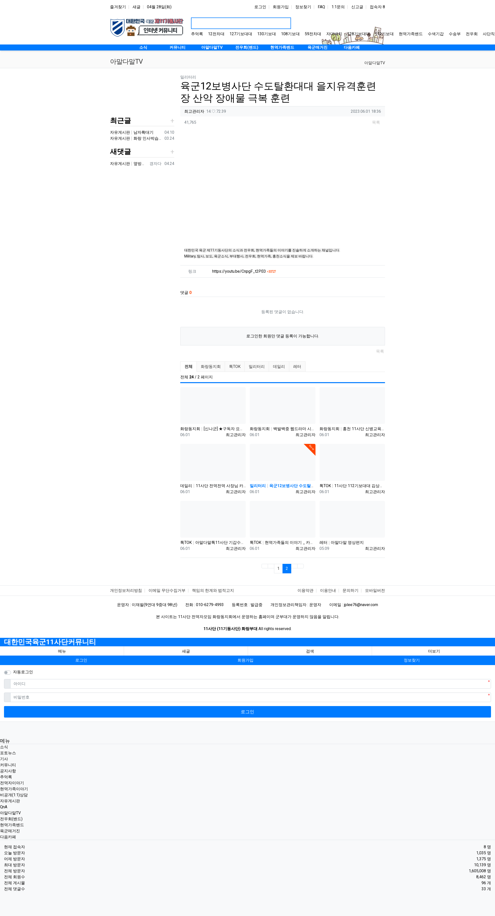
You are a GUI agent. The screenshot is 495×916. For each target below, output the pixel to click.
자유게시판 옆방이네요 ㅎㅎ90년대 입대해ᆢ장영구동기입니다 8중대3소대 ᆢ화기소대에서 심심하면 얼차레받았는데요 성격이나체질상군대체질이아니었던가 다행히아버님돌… (129, 163)
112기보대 (384, 33)
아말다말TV (374, 62)
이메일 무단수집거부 (167, 590)
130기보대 (266, 33)
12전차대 (216, 33)
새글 (136, 6)
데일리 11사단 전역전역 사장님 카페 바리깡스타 (213, 485)
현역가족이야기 (14, 789)
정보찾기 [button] (412, 660)
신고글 (357, 6)
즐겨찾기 (118, 6)
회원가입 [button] (246, 660)
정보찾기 (303, 6)
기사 (4, 759)
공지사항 (8, 771)
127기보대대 (241, 33)
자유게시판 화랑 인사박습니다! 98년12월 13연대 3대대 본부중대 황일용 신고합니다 (136, 138)
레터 (297, 366)
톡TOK (234, 366)
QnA (3, 807)
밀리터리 (257, 366)
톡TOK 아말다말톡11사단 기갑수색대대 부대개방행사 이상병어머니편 (213, 542)
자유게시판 (10, 801)
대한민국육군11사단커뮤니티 (50, 642)
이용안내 (328, 590)
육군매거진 (10, 831)
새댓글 (120, 151)
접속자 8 (377, 6)
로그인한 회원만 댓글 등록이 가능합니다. (282, 336)
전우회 (472, 33)
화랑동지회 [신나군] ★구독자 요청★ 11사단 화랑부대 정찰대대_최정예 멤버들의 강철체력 (213, 428)
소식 (4, 747)
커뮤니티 (8, 765)
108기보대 (290, 33)
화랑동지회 (211, 366)
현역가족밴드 (411, 33)
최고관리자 (194, 111)
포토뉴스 (8, 753)
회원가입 (281, 6)
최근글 (120, 120)
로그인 (260, 6)
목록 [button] (376, 122)
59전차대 (313, 33)
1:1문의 (338, 6)
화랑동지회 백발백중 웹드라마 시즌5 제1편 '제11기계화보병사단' (282, 428)
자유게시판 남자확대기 (132, 132)
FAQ (321, 6)
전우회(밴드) (11, 819)
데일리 (279, 366)
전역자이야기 (12, 783)
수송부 (455, 33)
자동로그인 (23, 672)
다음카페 (8, 837)
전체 (188, 366)
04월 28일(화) (159, 6)
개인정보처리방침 (126, 590)
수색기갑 (436, 33)
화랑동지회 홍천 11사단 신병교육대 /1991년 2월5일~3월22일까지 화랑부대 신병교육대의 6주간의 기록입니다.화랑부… (352, 428)
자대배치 (334, 33)
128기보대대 (358, 33)
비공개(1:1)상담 (14, 795)
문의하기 (350, 590)
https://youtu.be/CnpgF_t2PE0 (244, 271)
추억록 (197, 33)
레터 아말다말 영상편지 (342, 542)
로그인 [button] (81, 660)
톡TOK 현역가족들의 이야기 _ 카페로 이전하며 (282, 542)
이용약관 (306, 590)
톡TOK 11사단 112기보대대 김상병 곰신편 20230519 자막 (352, 485)
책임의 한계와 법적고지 (213, 590)
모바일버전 (375, 590)
